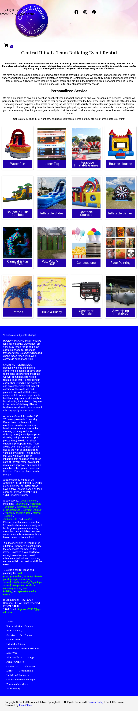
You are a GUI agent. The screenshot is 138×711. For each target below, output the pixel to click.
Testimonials (26, 670)
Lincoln (8, 516)
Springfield (21, 503)
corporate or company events (19, 587)
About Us (30, 666)
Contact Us (12, 666)
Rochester (35, 503)
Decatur (28, 519)
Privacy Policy (96, 702)
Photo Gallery (14, 657)
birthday (28, 576)
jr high (32, 582)
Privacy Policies (15, 662)
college (16, 585)
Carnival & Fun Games (19, 635)
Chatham (9, 507)
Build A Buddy (14, 630)
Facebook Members (17, 684)
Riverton (34, 507)
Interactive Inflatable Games (22, 648)
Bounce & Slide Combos (19, 626)
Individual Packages (17, 675)
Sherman (21, 507)
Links (9, 670)
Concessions (13, 639)
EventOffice (25, 705)
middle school (20, 582)
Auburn (37, 510)
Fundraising (13, 688)
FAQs (31, 657)
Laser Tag (11, 653)
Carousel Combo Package (20, 679)
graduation (16, 576)
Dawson (27, 510)
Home (9, 621)
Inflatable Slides (15, 644)
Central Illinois (29, 500)
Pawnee (9, 513)
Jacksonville (10, 519)
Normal (37, 513)
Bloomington (23, 513)
